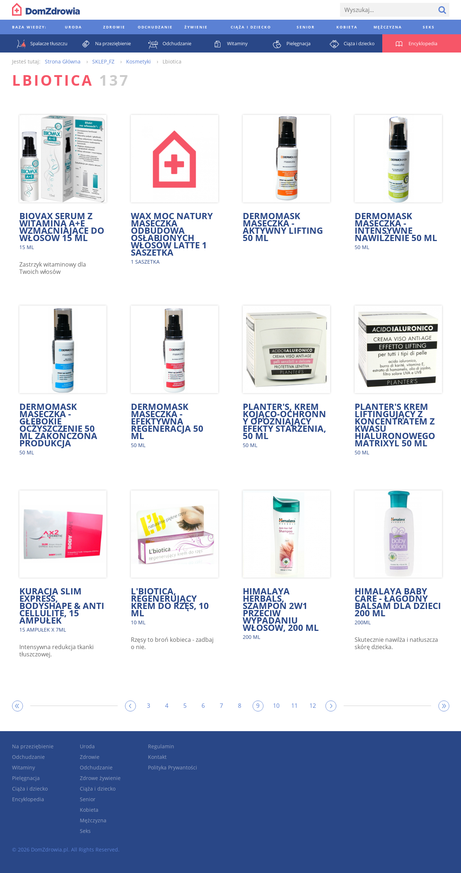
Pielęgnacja (26, 778)
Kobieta (89, 809)
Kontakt (157, 756)
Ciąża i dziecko (30, 788)
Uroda (87, 746)
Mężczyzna (93, 820)
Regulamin (161, 746)
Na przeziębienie (33, 746)
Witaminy (23, 767)
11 (294, 706)
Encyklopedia (28, 799)
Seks (85, 830)
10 (276, 706)
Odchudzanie (28, 756)
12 (312, 706)
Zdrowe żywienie (100, 778)
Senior (87, 799)
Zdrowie (89, 756)
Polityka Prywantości (172, 767)
